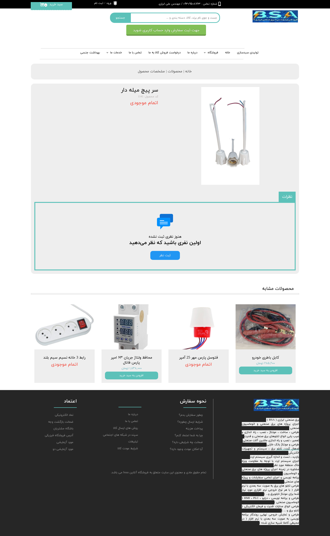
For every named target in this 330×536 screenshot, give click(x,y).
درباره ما (133, 414)
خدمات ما (116, 53)
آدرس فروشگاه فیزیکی (59, 435)
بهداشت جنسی (90, 53)
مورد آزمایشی (64, 442)
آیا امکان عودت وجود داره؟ (186, 449)
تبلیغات (133, 442)
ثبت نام (98, 3)
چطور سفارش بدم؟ (191, 415)
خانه (227, 53)
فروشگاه (213, 53)
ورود (108, 3)
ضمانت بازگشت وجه (60, 422)
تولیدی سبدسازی (247, 53)
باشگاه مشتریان (63, 429)
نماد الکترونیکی (64, 415)
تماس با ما (135, 53)
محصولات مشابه (278, 289)
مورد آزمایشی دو (63, 449)
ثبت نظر (165, 255)
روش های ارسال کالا (125, 428)
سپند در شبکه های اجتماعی (120, 435)
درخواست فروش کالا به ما (164, 53)
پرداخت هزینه (194, 429)
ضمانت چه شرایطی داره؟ (187, 442)
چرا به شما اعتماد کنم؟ (189, 435)
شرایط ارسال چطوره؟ (190, 422)
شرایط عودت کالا (128, 448)
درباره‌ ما (192, 53)
